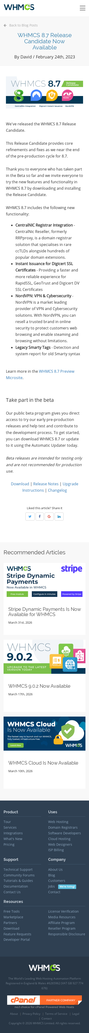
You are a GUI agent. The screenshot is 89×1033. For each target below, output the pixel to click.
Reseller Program (61, 928)
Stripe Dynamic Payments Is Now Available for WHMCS (44, 611)
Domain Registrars (63, 827)
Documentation (16, 886)
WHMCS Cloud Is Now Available (43, 763)
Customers (56, 880)
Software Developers (64, 833)
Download (20, 483)
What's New (13, 838)
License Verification (63, 911)
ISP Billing (56, 850)
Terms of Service (56, 1014)
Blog (51, 875)
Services (10, 827)
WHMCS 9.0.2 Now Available (39, 686)
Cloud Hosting (59, 838)
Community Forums (19, 875)
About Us (55, 869)
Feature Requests (17, 934)
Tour (7, 821)
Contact (54, 892)
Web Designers (60, 844)
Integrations (13, 833)
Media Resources (61, 917)
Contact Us (12, 892)
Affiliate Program (61, 922)
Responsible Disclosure (66, 934)
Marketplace (13, 917)
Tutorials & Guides (18, 880)
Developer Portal (17, 939)
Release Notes (46, 483)
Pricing (9, 844)
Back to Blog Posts (21, 25)
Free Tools (12, 911)
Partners (10, 922)
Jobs (62, 886)
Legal (75, 1014)
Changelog (57, 490)
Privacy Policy (31, 1014)
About (14, 1014)
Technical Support (18, 869)
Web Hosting (58, 821)
